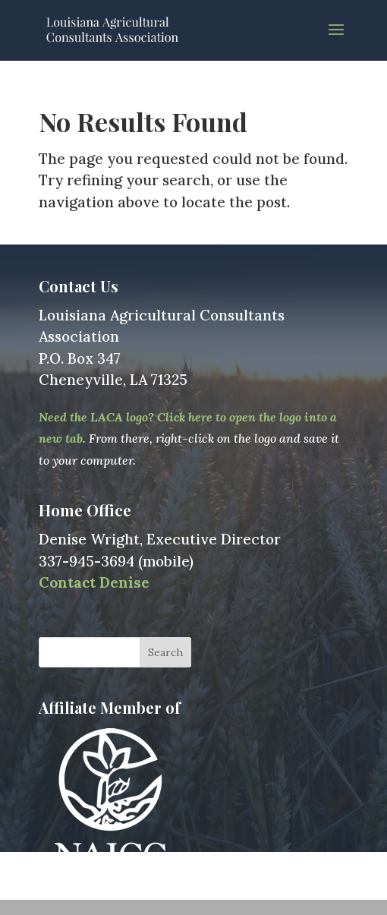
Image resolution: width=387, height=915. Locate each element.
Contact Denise (94, 582)
